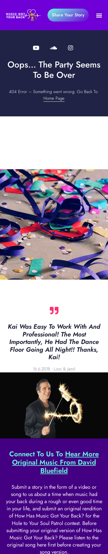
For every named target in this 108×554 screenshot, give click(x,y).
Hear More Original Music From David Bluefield (55, 462)
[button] (99, 15)
